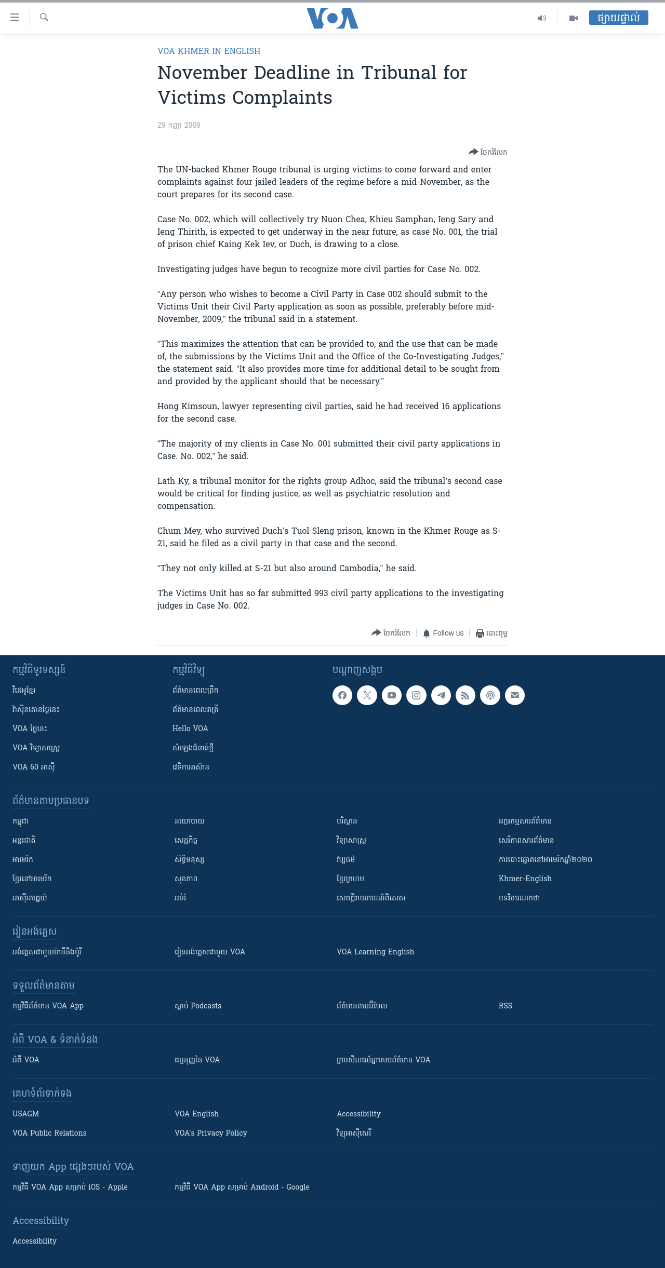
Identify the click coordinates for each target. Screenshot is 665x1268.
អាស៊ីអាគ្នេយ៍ (29, 898)
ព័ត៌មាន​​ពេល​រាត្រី (195, 710)
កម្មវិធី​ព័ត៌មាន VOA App (48, 1006)
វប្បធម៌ (346, 860)
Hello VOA (190, 729)
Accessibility (359, 1114)
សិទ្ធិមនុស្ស (190, 860)
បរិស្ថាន (347, 821)
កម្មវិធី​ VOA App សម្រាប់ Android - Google (242, 1187)
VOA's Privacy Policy (211, 1133)
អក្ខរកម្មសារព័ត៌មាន (525, 821)
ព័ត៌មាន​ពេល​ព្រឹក (195, 690)
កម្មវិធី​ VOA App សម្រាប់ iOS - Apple (70, 1187)
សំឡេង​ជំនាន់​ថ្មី (193, 748)
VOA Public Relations (49, 1133)
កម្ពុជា (20, 821)
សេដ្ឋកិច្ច (186, 840)
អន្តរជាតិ (23, 840)
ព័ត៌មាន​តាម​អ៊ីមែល (362, 1006)
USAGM (25, 1114)
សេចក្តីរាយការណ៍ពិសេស (371, 898)
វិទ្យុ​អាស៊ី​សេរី (354, 1133)
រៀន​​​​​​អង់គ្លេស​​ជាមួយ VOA (210, 952)
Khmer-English (525, 879)
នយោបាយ (190, 821)
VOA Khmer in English (208, 52)
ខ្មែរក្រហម (350, 879)
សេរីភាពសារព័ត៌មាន (526, 840)
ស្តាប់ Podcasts (198, 1006)
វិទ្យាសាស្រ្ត (351, 840)
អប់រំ (180, 898)
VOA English (197, 1114)
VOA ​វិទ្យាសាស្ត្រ (36, 748)
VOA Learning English (376, 952)
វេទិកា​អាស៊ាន (190, 767)
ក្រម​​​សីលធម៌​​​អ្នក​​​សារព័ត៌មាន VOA (384, 1060)
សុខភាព (186, 879)
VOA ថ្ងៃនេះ (29, 729)
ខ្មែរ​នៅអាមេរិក (32, 879)
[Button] (488, 152)
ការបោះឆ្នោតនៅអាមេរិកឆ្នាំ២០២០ (545, 860)
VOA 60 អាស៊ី (33, 767)
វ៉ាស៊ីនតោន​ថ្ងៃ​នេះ (36, 710)
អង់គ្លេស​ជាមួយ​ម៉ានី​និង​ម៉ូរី (47, 952)
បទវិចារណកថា (519, 898)
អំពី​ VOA (25, 1060)
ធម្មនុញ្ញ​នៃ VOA (197, 1060)
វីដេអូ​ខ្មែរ (23, 690)
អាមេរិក (22, 860)
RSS (505, 1006)
